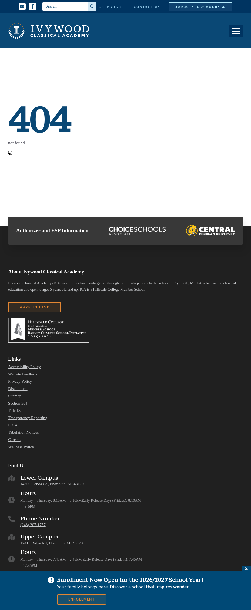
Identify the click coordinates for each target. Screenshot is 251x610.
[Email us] (22, 6)
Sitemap (14, 396)
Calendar (110, 7)
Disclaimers (18, 389)
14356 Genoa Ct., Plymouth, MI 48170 (52, 484)
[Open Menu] (236, 31)
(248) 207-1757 (33, 525)
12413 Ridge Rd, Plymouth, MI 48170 (51, 543)
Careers (14, 440)
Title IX (14, 411)
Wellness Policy (21, 447)
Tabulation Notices (23, 433)
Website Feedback (23, 374)
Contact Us (147, 7)
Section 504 (17, 403)
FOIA (13, 425)
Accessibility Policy (24, 367)
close (246, 568)
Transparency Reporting (27, 418)
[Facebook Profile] (32, 6)
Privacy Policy (20, 381)
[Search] (92, 6)
